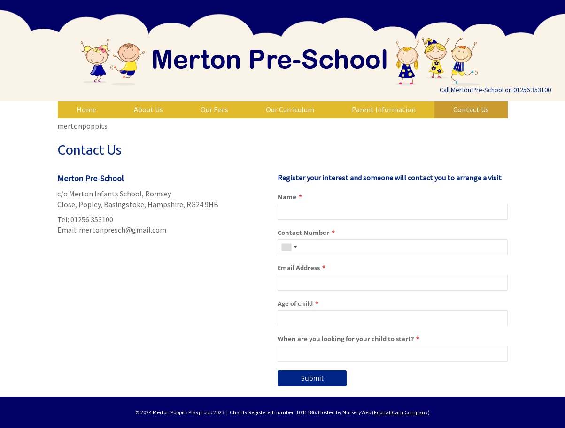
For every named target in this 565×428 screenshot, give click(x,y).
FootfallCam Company (401, 412)
